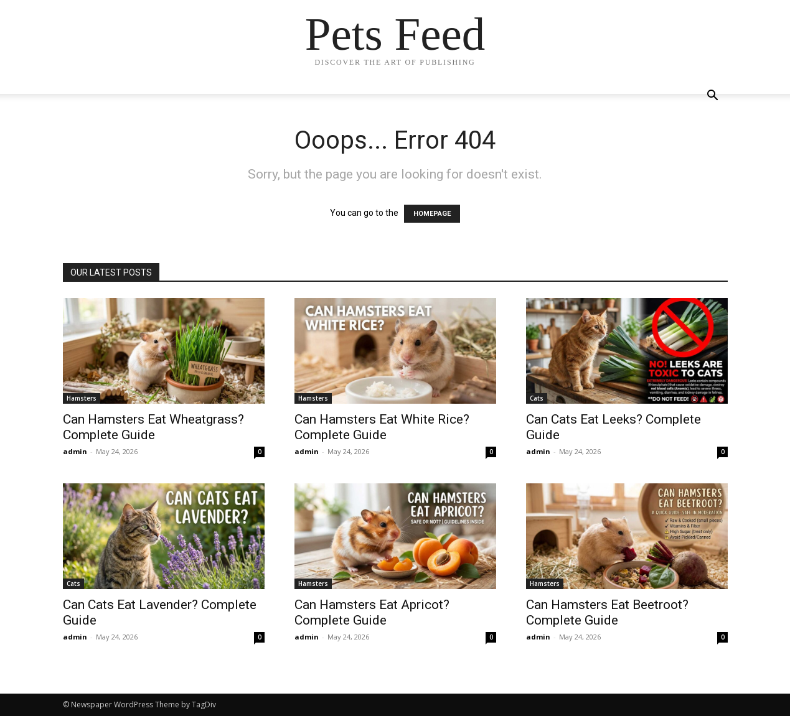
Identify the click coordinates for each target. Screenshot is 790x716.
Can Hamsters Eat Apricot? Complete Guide (371, 612)
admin (75, 451)
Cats (536, 398)
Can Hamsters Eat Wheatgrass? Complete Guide (153, 427)
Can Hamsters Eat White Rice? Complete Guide (381, 427)
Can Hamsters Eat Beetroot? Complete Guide (607, 612)
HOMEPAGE (432, 214)
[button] (713, 97)
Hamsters (81, 398)
